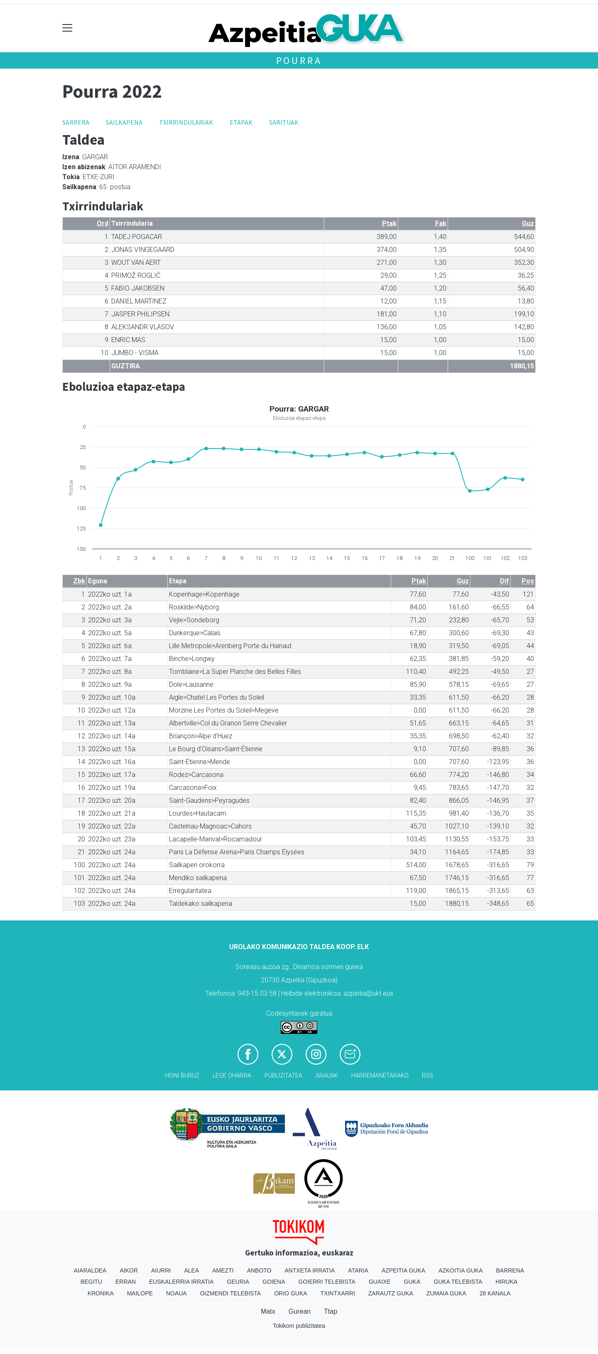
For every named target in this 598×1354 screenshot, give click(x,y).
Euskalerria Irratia (181, 1281)
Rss (427, 1075)
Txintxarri (338, 1293)
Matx (268, 1311)
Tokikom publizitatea (299, 1325)
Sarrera (75, 122)
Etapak (241, 122)
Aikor (129, 1270)
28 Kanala (495, 1293)
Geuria (238, 1281)
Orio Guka (290, 1293)
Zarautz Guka (390, 1293)
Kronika (101, 1293)
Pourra (299, 60)
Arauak (327, 1075)
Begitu (91, 1281)
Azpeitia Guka (403, 1270)
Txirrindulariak (186, 122)
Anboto (259, 1270)
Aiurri (161, 1270)
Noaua (176, 1293)
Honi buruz (182, 1075)
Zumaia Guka (446, 1293)
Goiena (273, 1281)
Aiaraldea (90, 1270)
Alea (191, 1270)
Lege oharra (232, 1075)
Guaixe (380, 1281)
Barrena (510, 1270)
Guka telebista (458, 1281)
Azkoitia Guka (461, 1270)
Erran (125, 1281)
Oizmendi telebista (230, 1293)
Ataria (358, 1270)
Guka (412, 1281)
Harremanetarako (380, 1075)
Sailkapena (124, 122)
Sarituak (284, 122)
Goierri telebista (326, 1281)
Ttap (330, 1311)
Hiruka (506, 1281)
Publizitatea (283, 1075)
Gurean (300, 1311)
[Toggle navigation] (67, 28)
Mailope (140, 1293)
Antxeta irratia (310, 1270)
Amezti (222, 1270)
